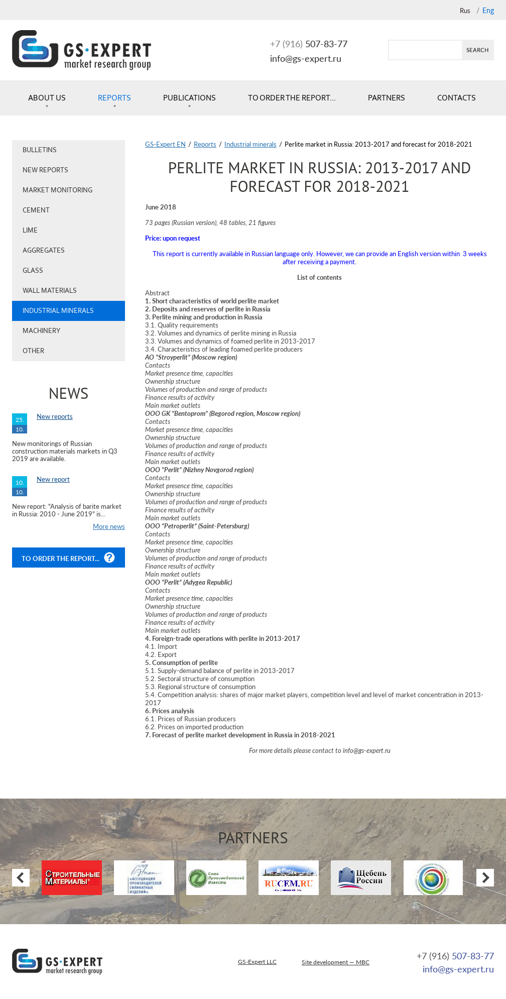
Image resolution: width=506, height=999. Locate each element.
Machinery (41, 330)
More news (109, 526)
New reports (45, 170)
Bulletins (40, 150)
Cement (36, 210)
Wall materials (50, 290)
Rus (465, 11)
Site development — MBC (335, 962)
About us (47, 97)
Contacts (456, 97)
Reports (114, 97)
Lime (30, 230)
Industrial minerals (58, 310)
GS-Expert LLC (257, 961)
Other (33, 351)
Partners (386, 97)
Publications (189, 97)
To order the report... (292, 97)
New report (53, 479)
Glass (33, 270)
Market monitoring (57, 190)
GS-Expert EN (165, 144)
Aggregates (44, 250)
